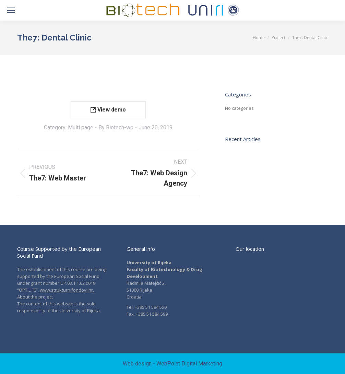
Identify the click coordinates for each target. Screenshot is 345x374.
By (115, 127)
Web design (137, 363)
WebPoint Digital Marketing (189, 363)
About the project (35, 297)
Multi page (80, 127)
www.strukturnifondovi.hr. (67, 290)
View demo (108, 109)
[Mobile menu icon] (11, 10)
